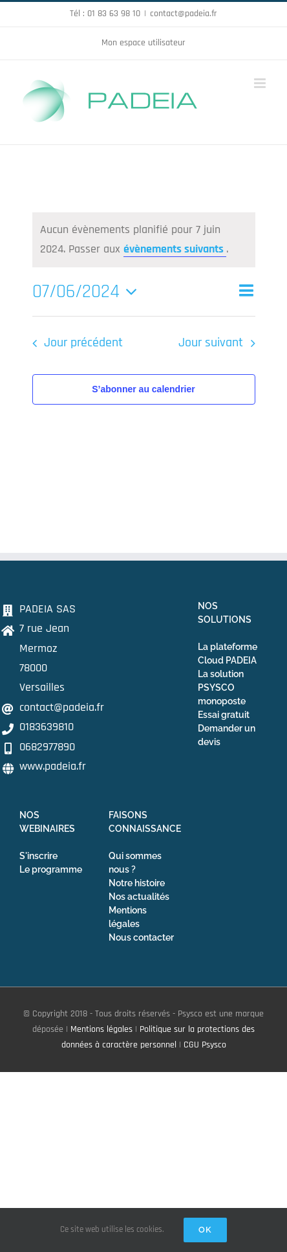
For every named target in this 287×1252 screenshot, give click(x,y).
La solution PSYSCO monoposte (222, 687)
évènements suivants (174, 248)
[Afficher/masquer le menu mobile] (261, 83)
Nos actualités (139, 896)
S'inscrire (38, 856)
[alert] (143, 239)
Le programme (50, 869)
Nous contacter (141, 937)
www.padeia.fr (52, 766)
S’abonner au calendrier (143, 389)
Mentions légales (101, 1029)
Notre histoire (137, 883)
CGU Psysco (205, 1045)
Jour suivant (210, 343)
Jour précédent (83, 343)
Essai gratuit (224, 715)
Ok (205, 1230)
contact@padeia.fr (183, 13)
